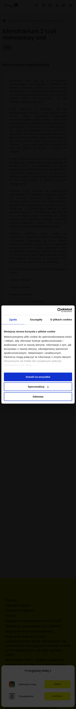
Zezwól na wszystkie (38, 376)
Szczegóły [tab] (36, 319)
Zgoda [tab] (13, 319)
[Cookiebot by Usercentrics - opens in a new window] (57, 310)
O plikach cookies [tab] (61, 319)
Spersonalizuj (38, 386)
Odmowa (38, 396)
